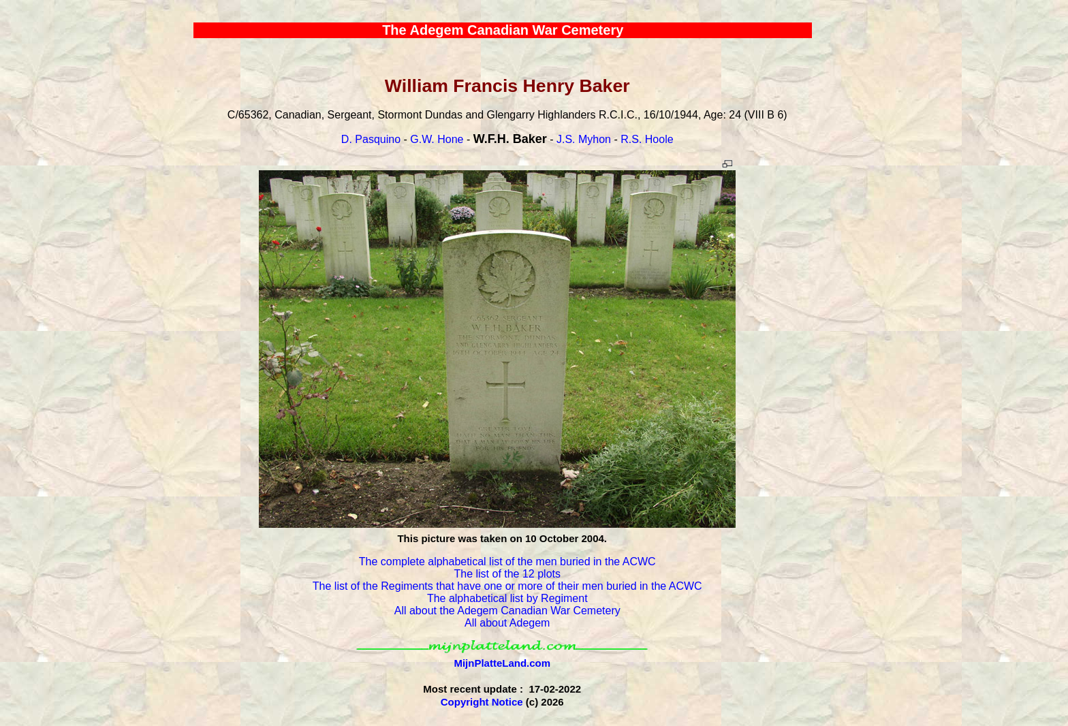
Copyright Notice (482, 702)
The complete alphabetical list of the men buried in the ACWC (507, 561)
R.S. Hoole (647, 139)
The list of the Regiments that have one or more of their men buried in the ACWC (507, 586)
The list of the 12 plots (507, 574)
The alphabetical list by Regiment (507, 598)
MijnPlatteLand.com (502, 663)
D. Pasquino (370, 139)
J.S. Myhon (583, 139)
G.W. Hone (436, 139)
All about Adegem (507, 623)
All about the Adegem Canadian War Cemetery (507, 610)
